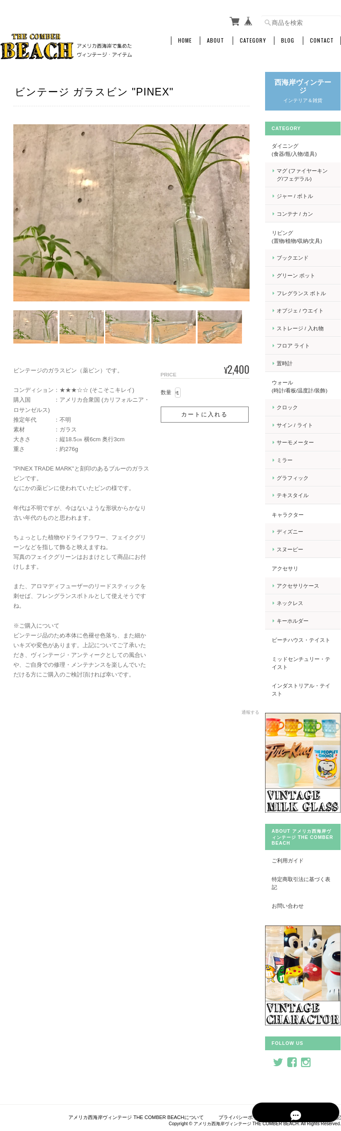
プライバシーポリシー (242, 1112)
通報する (249, 710)
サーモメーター (300, 442)
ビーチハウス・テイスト (303, 644)
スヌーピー (295, 549)
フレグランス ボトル (306, 293)
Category (253, 40)
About (215, 40)
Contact (322, 40)
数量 (164, 391)
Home (185, 40)
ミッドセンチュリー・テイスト (303, 670)
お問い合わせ (293, 907)
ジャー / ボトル (300, 196)
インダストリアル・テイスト (303, 697)
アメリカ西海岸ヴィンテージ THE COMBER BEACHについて (135, 1112)
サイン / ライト (300, 424)
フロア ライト (298, 345)
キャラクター (293, 514)
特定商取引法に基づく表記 (303, 885)
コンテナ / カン (300, 213)
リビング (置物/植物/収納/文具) (309, 237)
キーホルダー (297, 621)
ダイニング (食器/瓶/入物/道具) (309, 150)
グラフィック (297, 477)
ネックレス (295, 603)
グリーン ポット (301, 275)
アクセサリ (290, 568)
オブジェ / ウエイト (305, 310)
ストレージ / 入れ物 (305, 328)
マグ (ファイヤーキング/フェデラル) (307, 175)
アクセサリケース (303, 585)
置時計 (289, 363)
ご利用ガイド (293, 862)
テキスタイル (297, 495)
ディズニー (295, 531)
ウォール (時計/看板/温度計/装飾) (309, 386)
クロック (292, 407)
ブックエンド (297, 258)
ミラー (289, 460)
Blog (287, 40)
